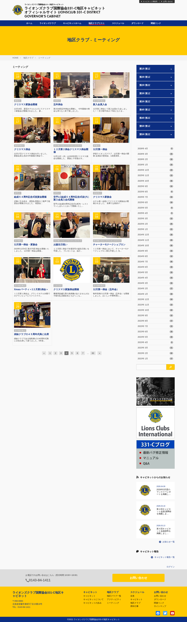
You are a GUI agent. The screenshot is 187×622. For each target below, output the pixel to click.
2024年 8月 (155, 256)
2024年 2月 (155, 288)
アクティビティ (114, 599)
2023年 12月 (155, 299)
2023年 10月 (155, 310)
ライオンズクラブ (48, 23)
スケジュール (118, 23)
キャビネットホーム (72, 23)
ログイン (171, 567)
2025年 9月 (155, 186)
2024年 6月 (155, 267)
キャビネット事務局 (149, 1)
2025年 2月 (155, 224)
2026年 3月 (155, 154)
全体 (132, 596)
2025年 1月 (155, 229)
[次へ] (99, 353)
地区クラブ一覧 (114, 596)
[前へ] (44, 353)
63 (93, 353)
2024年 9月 (155, 251)
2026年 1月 (155, 164)
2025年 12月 (155, 170)
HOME (15, 58)
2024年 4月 (155, 278)
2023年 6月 (155, 331)
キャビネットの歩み (92, 603)
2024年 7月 (155, 261)
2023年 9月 (155, 315)
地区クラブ (28, 58)
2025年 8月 (155, 191)
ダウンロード (137, 23)
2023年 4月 (155, 342)
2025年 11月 (155, 175)
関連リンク (156, 23)
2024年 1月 (155, 294)
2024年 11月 (155, 240)
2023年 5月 (155, 337)
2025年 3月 (155, 218)
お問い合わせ (167, 1)
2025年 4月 (155, 213)
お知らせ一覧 (167, 542)
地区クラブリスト (97, 23)
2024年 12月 (155, 234)
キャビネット (89, 596)
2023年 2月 (155, 353)
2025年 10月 (155, 181)
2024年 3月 (155, 283)
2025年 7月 (155, 197)
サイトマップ (160, 606)
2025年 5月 (155, 208)
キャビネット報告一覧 (163, 557)
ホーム (29, 23)
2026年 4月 (155, 148)
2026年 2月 (155, 159)
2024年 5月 (155, 272)
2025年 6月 (155, 202)
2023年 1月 (155, 358)
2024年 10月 (155, 245)
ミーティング (44, 58)
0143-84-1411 (40, 580)
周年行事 (134, 606)
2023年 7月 (155, 326)
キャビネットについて (93, 599)
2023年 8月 (155, 321)
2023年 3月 (155, 347)
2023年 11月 (155, 305)
